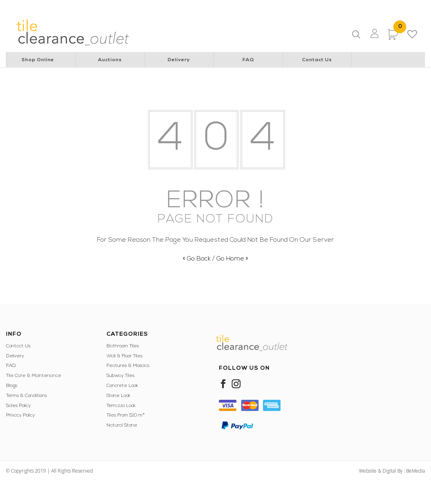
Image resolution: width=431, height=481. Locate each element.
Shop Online (38, 60)
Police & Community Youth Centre (328, 6)
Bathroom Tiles (122, 346)
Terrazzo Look (121, 405)
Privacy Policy (20, 415)
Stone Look (118, 395)
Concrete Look (122, 385)
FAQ (248, 60)
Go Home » (232, 259)
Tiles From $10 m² (125, 415)
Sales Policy (18, 405)
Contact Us (317, 60)
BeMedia (415, 470)
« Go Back (196, 259)
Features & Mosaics (127, 365)
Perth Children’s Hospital (167, 6)
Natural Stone (121, 425)
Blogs (11, 385)
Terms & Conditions (26, 395)
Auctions (110, 60)
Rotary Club (118, 6)
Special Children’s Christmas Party (242, 6)
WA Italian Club (391, 6)
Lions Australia (23, 6)
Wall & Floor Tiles (124, 356)
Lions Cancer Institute (72, 6)
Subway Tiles (120, 375)
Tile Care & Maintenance (33, 375)
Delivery (179, 60)
